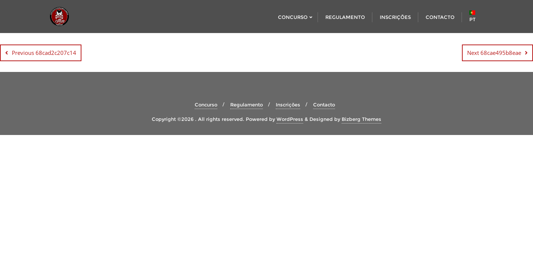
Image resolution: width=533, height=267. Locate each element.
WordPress (289, 119)
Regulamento (246, 105)
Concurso (206, 105)
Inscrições (288, 105)
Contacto (324, 105)
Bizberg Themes (361, 119)
